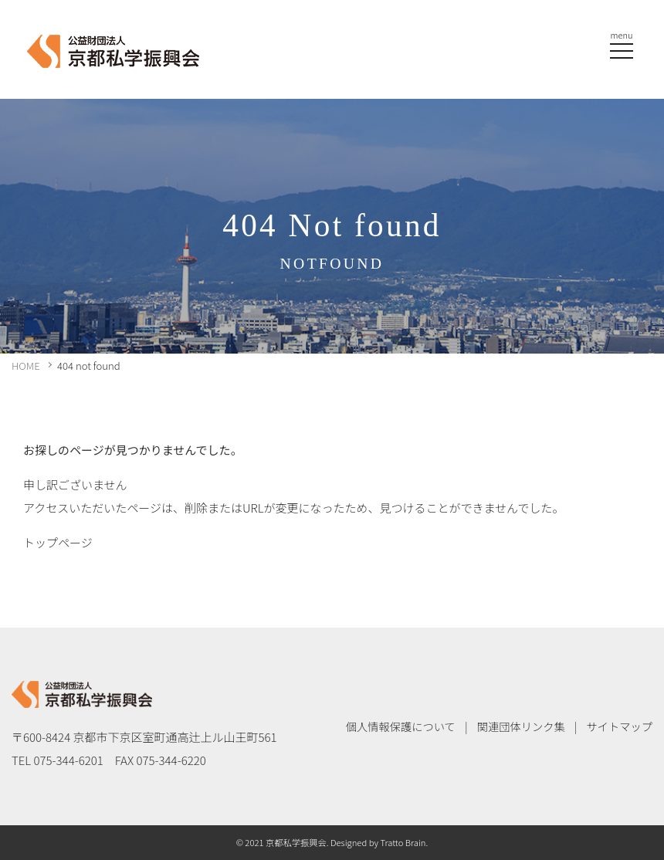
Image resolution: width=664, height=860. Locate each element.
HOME (26, 365)
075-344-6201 (68, 760)
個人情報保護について (401, 726)
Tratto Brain (402, 842)
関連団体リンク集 (521, 726)
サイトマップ (619, 726)
